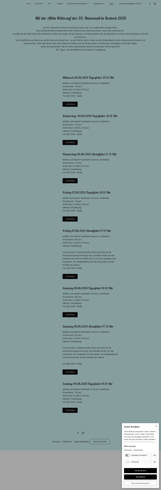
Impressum (128, 450)
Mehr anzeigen (130, 446)
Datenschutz (138, 450)
